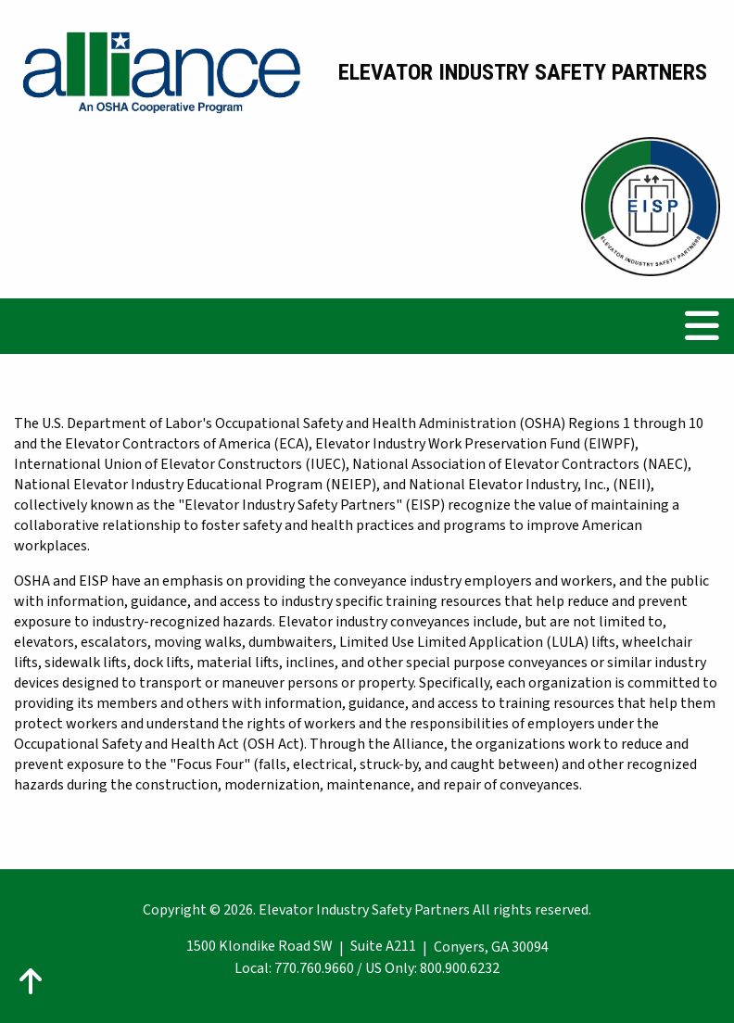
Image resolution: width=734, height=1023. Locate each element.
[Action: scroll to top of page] (30, 981)
